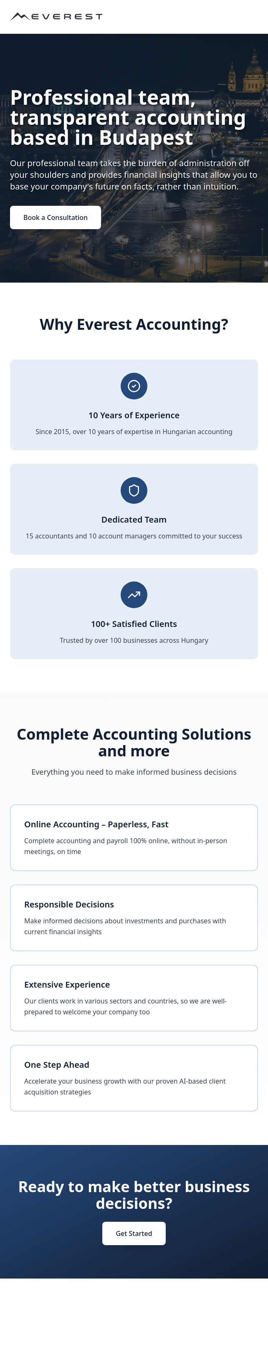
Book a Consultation (55, 217)
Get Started (134, 1233)
